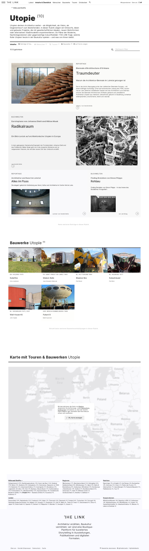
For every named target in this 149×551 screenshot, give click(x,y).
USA (57, 504)
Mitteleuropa (80, 487)
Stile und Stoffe (14, 483)
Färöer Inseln (19, 506)
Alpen (89, 487)
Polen (75, 504)
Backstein (14, 489)
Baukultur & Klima (37, 494)
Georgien (60, 506)
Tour (115, 491)
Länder (10, 500)
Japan (10, 506)
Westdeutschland (79, 485)
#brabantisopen (111, 504)
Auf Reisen (125, 485)
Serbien (35, 506)
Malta (62, 504)
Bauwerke (76, 44)
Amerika (77, 494)
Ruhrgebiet (92, 485)
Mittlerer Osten (83, 493)
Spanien (28, 506)
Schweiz (40, 504)
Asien (74, 493)
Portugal (90, 502)
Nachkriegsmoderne (28, 485)
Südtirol (77, 491)
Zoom (117, 487)
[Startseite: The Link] (13, 2)
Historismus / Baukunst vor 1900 (49, 487)
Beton (14, 487)
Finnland (71, 502)
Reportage (106, 485)
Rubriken (106, 483)
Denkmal (54, 485)
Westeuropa (66, 485)
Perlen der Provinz (128, 487)
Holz (26, 491)
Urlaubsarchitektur (123, 506)
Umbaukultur (32, 487)
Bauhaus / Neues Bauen (38, 491)
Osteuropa (66, 493)
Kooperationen (108, 500)
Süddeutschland (68, 487)
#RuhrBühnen (123, 504)
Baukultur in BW (123, 502)
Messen (134, 506)
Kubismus (11, 496)
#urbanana (134, 502)
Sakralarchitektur (28, 493)
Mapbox (81, 408)
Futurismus (48, 494)
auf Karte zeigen (93, 44)
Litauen (68, 506)
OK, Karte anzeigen (75, 420)
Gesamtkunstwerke (109, 506)
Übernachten (107, 489)
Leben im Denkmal (108, 508)
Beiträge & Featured (29, 44)
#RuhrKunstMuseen (109, 502)
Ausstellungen (118, 489)
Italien (44, 502)
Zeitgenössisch (13, 485)
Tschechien (80, 502)
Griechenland (84, 504)
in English (116, 485)
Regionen (66, 483)
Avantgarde (40, 489)
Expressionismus (42, 493)
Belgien (32, 504)
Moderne (22, 487)
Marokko (52, 506)
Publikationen (107, 491)
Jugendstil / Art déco (14, 491)
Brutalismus (50, 489)
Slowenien (49, 504)
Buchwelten (135, 485)
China (92, 504)
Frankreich (35, 502)
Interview (109, 487)
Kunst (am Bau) (43, 485)
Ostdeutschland (68, 494)
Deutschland (12, 502)
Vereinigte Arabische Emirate (17, 504)
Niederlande (24, 502)
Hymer (133, 504)
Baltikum (85, 494)
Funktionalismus (54, 491)
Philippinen (44, 506)
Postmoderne (15, 493)
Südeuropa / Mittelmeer (81, 489)
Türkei (69, 504)
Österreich (52, 502)
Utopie (24, 494)
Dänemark (62, 502)
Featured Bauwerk (132, 489)
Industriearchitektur (27, 489)
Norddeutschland (88, 491)
